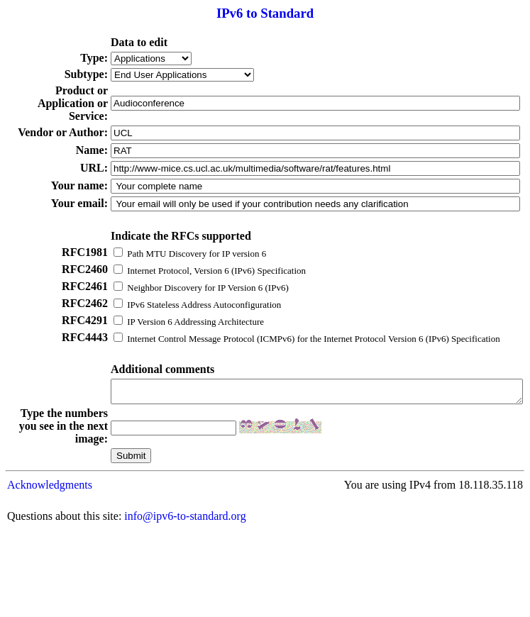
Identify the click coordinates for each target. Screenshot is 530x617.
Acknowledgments (49, 546)
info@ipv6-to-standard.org (184, 578)
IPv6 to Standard (265, 13)
